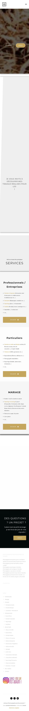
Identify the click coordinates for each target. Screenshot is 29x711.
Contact (7, 671)
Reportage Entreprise (11, 660)
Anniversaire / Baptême (11, 643)
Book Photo (9, 616)
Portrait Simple (9, 635)
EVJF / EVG (8, 652)
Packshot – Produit (10, 665)
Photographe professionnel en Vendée (13, 574)
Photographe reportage (9, 567)
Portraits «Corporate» (9, 293)
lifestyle (17, 344)
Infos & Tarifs (8, 627)
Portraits (7, 602)
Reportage (6, 303)
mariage (14, 569)
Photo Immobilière (10, 663)
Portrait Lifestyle (10, 607)
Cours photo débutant (11, 657)
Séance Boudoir (10, 646)
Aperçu (21, 45)
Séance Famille (9, 629)
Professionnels (8, 613)
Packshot (6, 306)
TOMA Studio (8, 596)
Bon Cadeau (8, 668)
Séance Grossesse (10, 638)
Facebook (6, 583)
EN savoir (14, 320)
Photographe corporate (9, 571)
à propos (8, 45)
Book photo (7, 300)
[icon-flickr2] (14, 698)
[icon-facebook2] (11, 698)
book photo (13, 559)
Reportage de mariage (9, 401)
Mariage (7, 599)
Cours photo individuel (11, 654)
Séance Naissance (10, 641)
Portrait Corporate (10, 618)
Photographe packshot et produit (11, 572)
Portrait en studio (10, 605)
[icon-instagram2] (18, 698)
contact (19, 538)
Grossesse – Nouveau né (12, 610)
